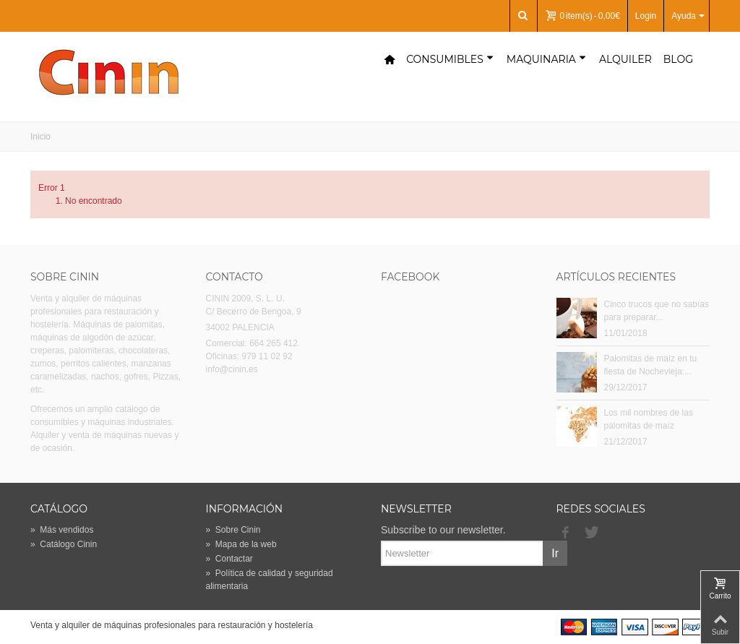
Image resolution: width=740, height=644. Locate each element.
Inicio (40, 137)
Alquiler (625, 59)
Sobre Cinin (233, 530)
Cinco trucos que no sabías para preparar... (656, 310)
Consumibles (450, 59)
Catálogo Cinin (63, 544)
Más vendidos (61, 530)
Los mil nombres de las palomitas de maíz (648, 419)
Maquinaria (546, 59)
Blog (678, 59)
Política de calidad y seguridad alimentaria (269, 579)
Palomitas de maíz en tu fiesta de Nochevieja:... (650, 365)
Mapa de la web (241, 544)
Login (645, 16)
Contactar (229, 559)
